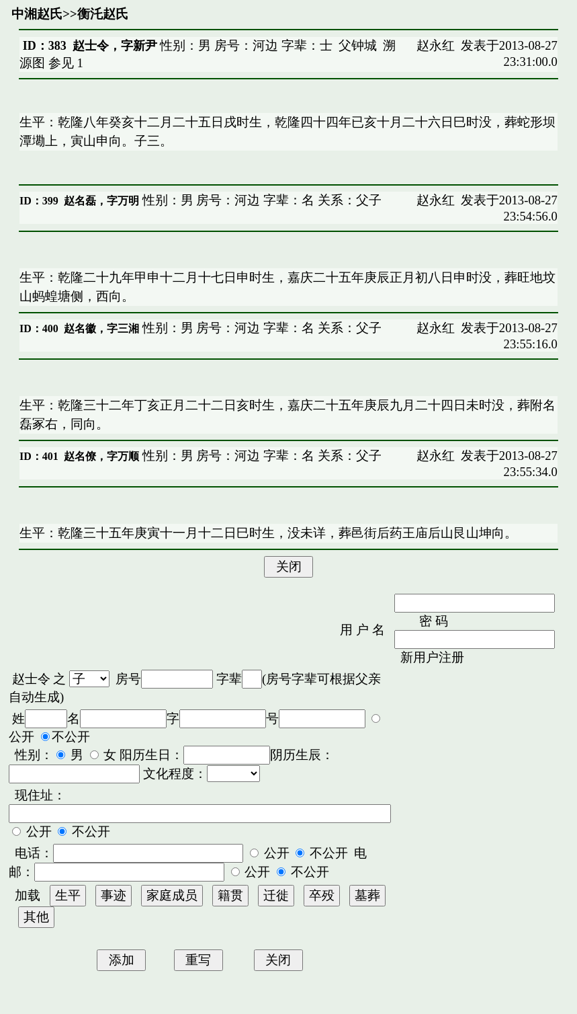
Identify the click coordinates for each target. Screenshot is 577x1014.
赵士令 (31, 679)
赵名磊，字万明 (101, 200)
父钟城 (358, 45)
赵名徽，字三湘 (101, 328)
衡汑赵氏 (102, 14)
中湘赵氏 (36, 14)
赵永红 (435, 45)
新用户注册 (432, 657)
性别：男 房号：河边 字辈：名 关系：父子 (260, 200)
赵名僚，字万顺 (101, 456)
